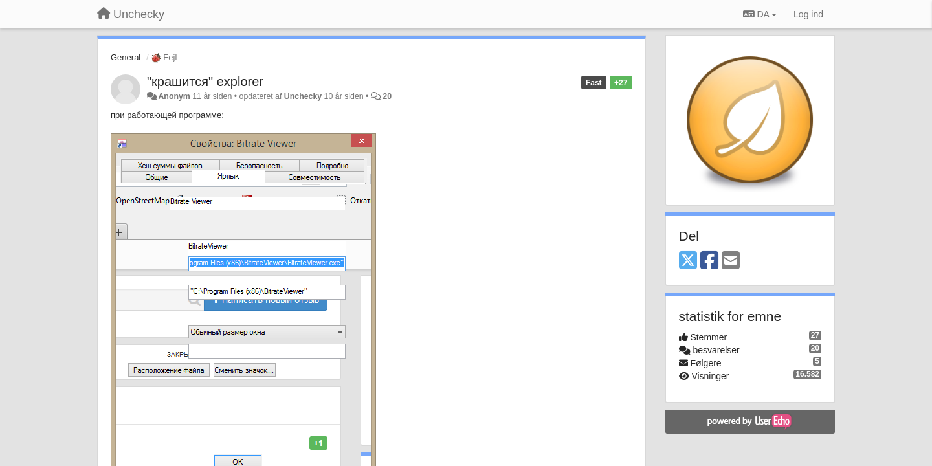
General (125, 57)
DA (760, 14)
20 (387, 96)
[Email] (731, 261)
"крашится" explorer (205, 81)
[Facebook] (709, 261)
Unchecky (303, 96)
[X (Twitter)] (688, 261)
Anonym (174, 96)
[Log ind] (808, 14)
